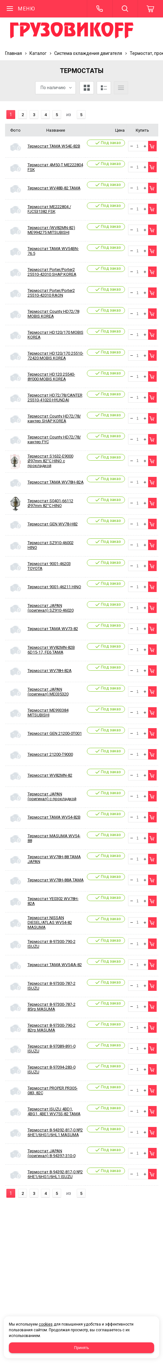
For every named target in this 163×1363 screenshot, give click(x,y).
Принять (81, 1348)
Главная (13, 53)
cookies (46, 1324)
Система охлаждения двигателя (88, 53)
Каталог (38, 53)
